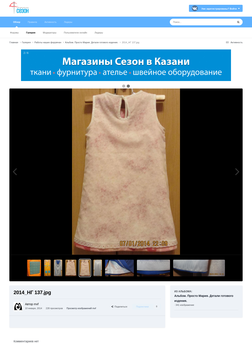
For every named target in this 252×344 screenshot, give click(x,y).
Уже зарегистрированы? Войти (220, 8)
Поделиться (119, 306)
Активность (51, 22)
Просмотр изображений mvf (81, 308)
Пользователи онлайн (75, 32)
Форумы (14, 32)
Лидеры (99, 32)
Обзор (16, 24)
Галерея (30, 32)
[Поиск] (194, 22)
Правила (32, 22)
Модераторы (49, 32)
